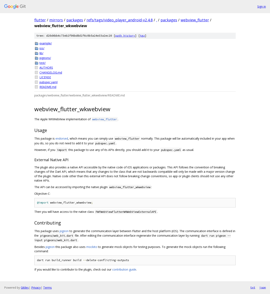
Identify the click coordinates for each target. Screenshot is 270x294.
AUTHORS (46, 67)
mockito (91, 247)
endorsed (61, 138)
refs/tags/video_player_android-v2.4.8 (120, 19)
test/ (42, 63)
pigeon (64, 231)
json (262, 287)
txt (252, 287)
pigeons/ (45, 58)
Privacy (36, 287)
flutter (40, 19)
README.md (47, 87)
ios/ (41, 48)
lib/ (41, 53)
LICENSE (45, 77)
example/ (45, 43)
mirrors (56, 19)
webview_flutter (195, 19)
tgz (142, 35)
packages (74, 19)
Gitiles (25, 287)
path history (125, 35)
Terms (47, 287)
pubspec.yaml (48, 82)
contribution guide (124, 269)
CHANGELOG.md (50, 72)
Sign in (261, 6)
